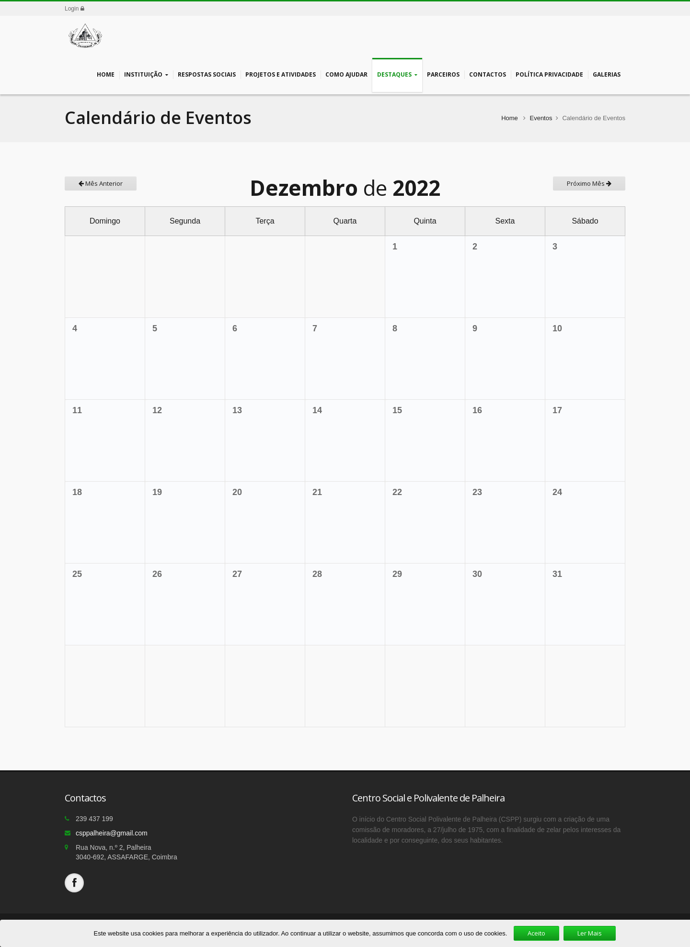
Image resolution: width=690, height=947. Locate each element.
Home (105, 74)
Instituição (146, 75)
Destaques (397, 75)
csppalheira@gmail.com (112, 833)
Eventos (540, 118)
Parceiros (443, 74)
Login (74, 8)
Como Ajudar (346, 74)
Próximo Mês (589, 183)
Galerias (606, 74)
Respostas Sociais (207, 74)
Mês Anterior (101, 183)
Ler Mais (589, 933)
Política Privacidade (549, 74)
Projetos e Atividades (281, 74)
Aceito (536, 933)
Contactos (487, 74)
